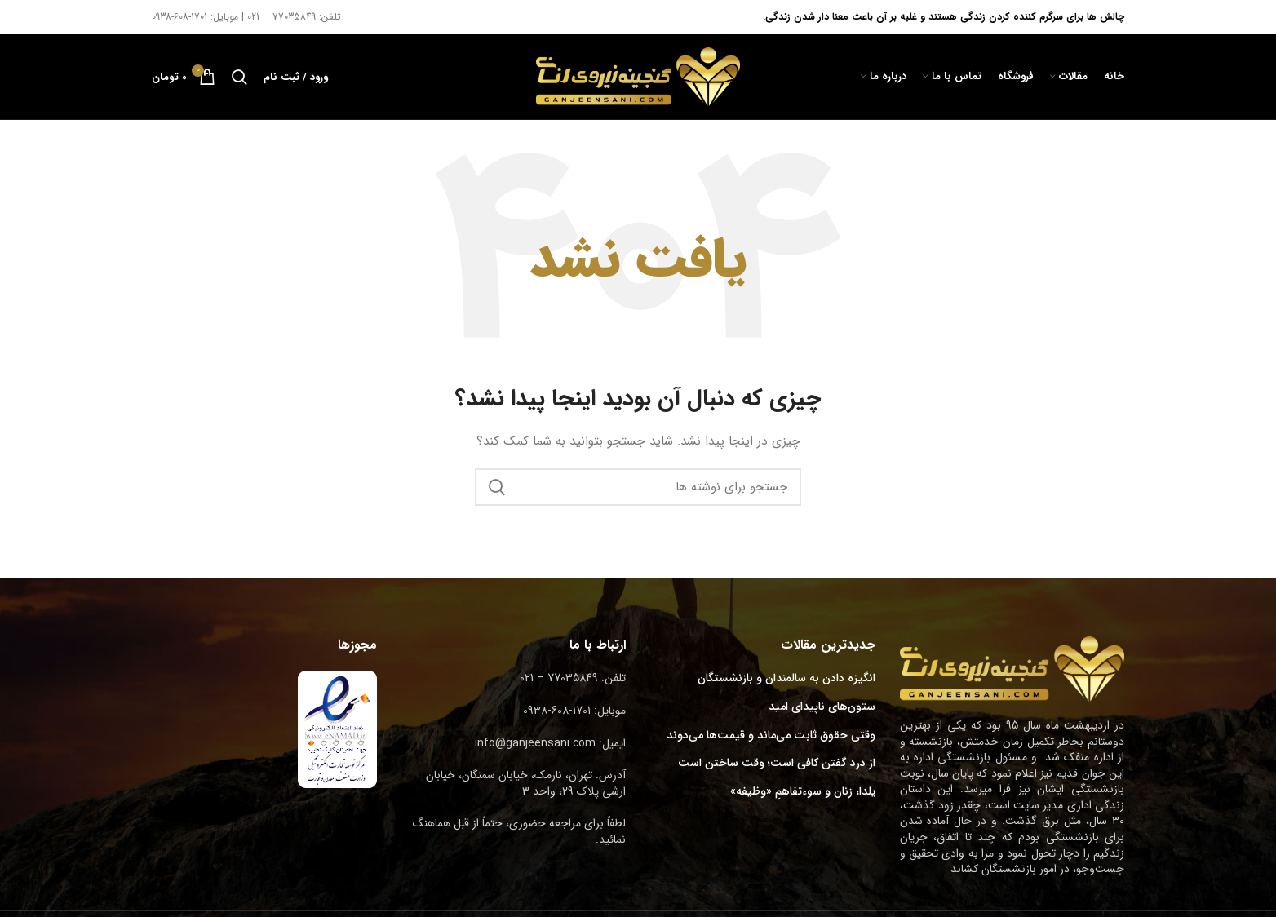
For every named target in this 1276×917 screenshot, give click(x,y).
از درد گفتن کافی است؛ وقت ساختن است (776, 763)
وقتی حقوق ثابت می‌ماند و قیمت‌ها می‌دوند (771, 736)
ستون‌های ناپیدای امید (822, 707)
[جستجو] (239, 76)
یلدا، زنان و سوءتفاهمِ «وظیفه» (802, 792)
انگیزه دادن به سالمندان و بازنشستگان (786, 679)
